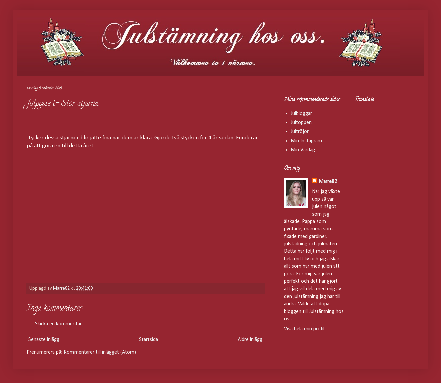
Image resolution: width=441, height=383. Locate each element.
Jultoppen (301, 122)
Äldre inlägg (250, 339)
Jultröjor (300, 131)
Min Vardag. (303, 150)
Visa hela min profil (304, 329)
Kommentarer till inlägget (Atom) (100, 352)
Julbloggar (301, 113)
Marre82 (328, 181)
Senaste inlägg (43, 339)
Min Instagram (306, 141)
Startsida (148, 339)
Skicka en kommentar (58, 324)
